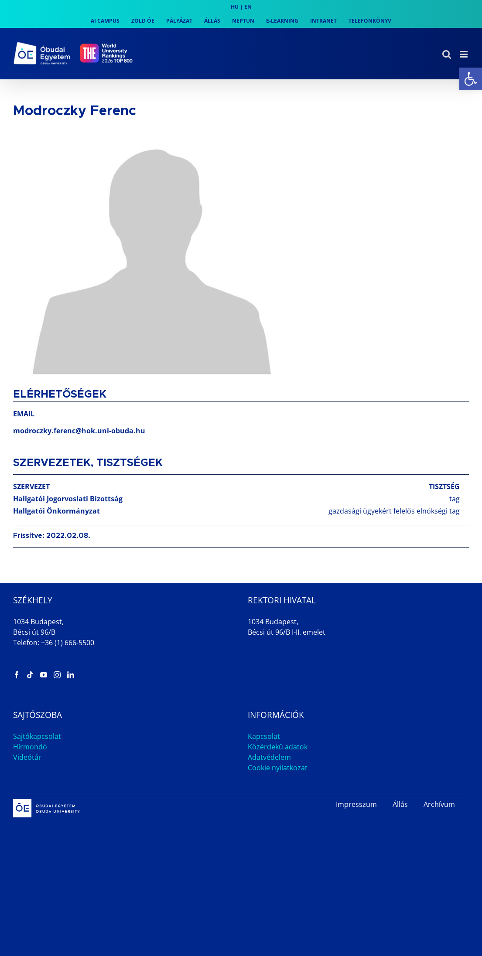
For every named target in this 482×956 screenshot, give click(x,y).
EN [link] (248, 6)
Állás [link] (400, 804)
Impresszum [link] (356, 804)
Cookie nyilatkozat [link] (278, 767)
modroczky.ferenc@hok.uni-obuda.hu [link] (79, 430)
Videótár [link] (27, 757)
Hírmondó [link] (30, 747)
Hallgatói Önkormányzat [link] (56, 511)
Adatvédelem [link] (269, 757)
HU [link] (235, 6)
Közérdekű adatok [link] (278, 747)
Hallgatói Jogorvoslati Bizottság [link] (68, 499)
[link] (470, 79)
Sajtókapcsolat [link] (37, 736)
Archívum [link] (439, 804)
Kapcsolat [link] (264, 736)
